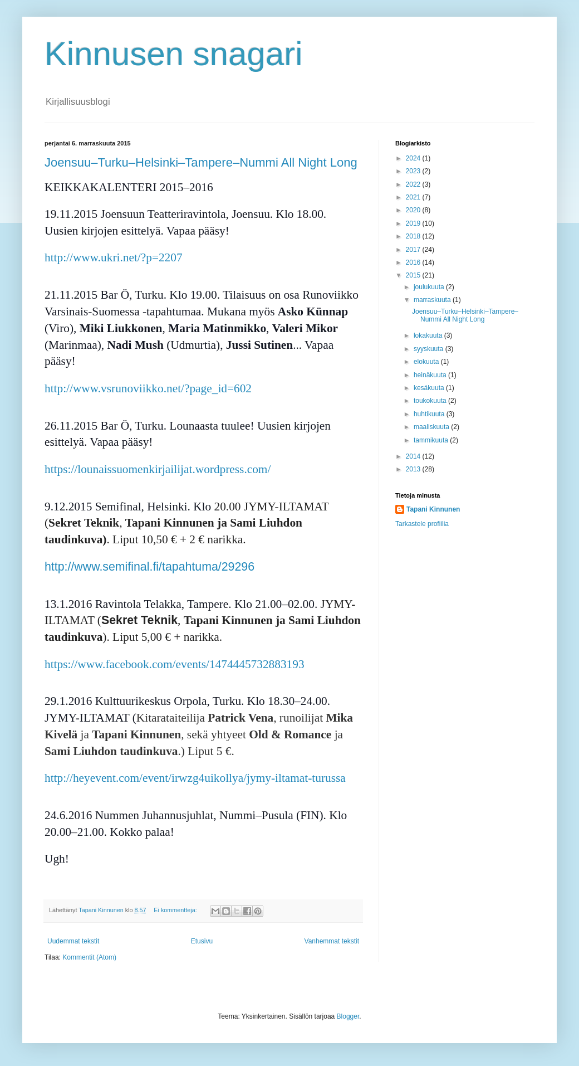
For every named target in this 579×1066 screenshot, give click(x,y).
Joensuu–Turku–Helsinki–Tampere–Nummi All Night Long (201, 162)
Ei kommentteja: (176, 910)
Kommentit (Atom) (89, 957)
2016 (414, 262)
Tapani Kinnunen (433, 509)
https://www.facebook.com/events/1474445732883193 (175, 664)
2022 (414, 184)
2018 (414, 236)
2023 (414, 171)
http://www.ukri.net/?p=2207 (114, 257)
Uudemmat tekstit (73, 941)
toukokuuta (431, 401)
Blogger (348, 1016)
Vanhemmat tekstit (332, 941)
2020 (414, 210)
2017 (414, 250)
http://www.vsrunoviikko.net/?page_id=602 (148, 388)
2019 (414, 223)
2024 (414, 158)
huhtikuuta (430, 414)
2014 (414, 456)
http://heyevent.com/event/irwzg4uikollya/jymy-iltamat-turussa (195, 778)
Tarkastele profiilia (422, 524)
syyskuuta (429, 349)
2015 (414, 275)
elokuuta (427, 362)
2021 (414, 197)
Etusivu (202, 941)
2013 (414, 469)
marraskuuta (433, 300)
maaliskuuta (432, 427)
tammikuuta (432, 440)
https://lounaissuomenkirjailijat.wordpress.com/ (158, 469)
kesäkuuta (430, 388)
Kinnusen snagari (174, 53)
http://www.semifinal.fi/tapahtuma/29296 (149, 566)
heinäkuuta (431, 375)
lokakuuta (429, 335)
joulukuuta (430, 287)
